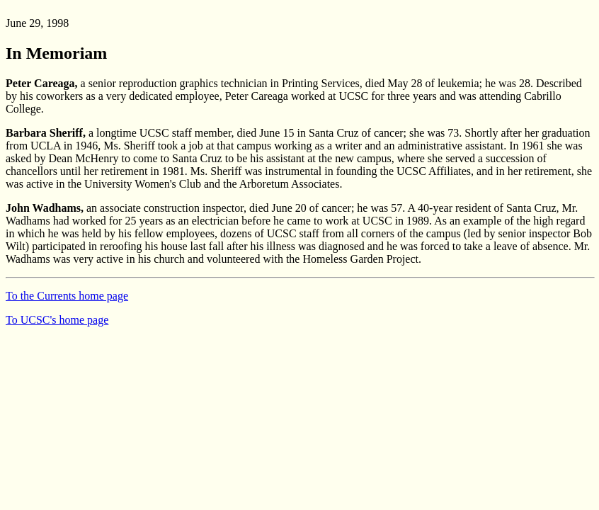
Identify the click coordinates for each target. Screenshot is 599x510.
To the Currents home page (67, 296)
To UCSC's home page (57, 320)
